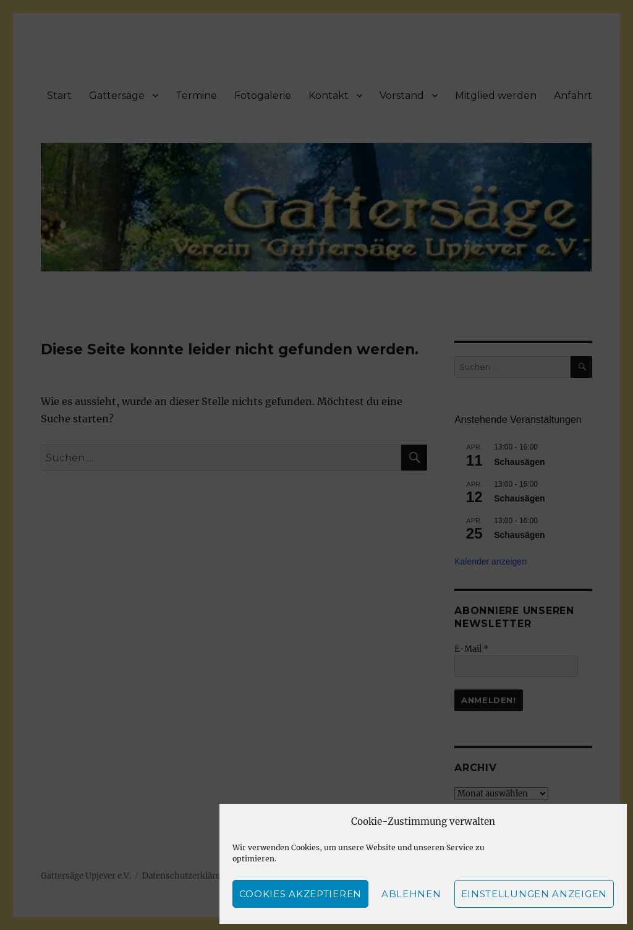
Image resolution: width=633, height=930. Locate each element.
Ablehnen (411, 894)
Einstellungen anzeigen (534, 894)
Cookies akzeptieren (300, 894)
